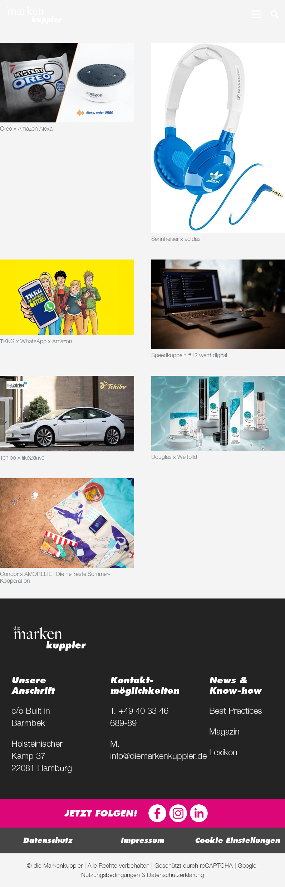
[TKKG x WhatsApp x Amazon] (67, 297)
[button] (256, 14)
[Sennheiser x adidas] (218, 138)
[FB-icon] (157, 813)
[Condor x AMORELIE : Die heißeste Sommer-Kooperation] (67, 523)
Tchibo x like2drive (22, 457)
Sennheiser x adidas (176, 239)
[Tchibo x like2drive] (67, 413)
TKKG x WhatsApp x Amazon (36, 341)
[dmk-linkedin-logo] (199, 813)
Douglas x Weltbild (174, 457)
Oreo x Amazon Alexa (26, 128)
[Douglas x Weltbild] (218, 413)
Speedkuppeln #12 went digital (189, 355)
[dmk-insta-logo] (178, 813)
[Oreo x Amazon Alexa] (67, 82)
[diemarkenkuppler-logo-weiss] (34, 14)
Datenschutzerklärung (175, 874)
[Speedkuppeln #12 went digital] (218, 304)
